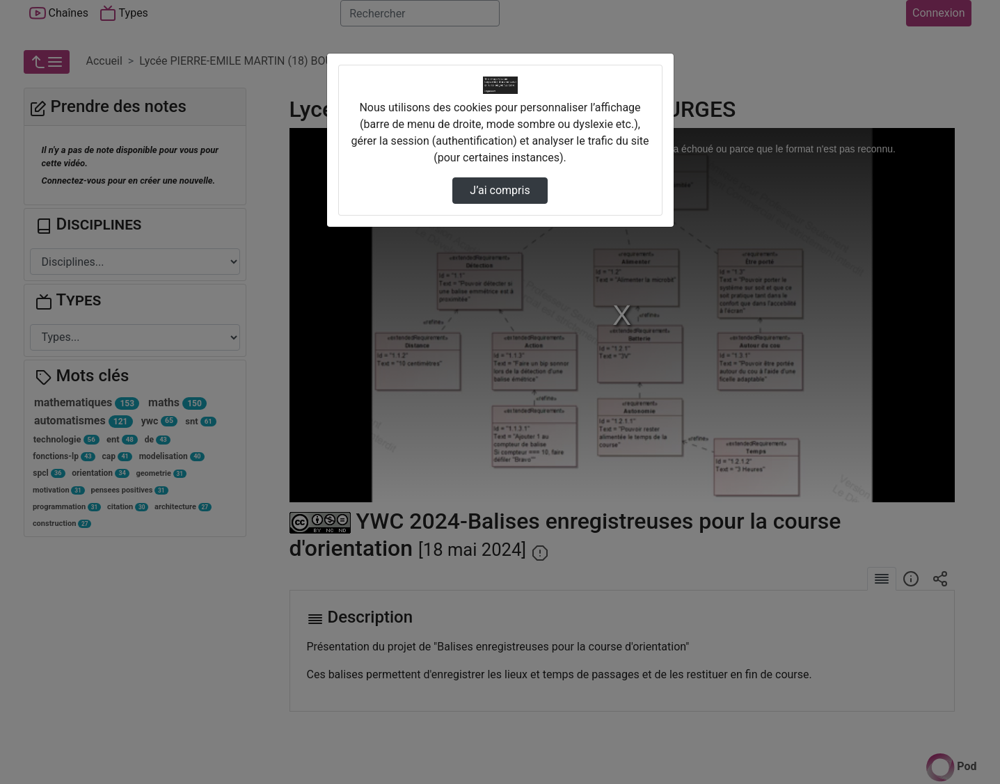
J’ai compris (500, 190)
